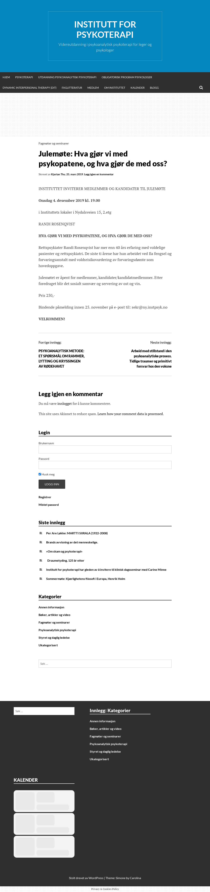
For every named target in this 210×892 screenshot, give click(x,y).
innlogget (64, 403)
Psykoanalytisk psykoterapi (57, 630)
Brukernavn (46, 443)
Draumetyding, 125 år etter (65, 560)
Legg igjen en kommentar (99, 174)
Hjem (6, 77)
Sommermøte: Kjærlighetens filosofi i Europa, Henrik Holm (85, 578)
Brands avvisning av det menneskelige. (72, 542)
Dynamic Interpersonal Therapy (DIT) (29, 87)
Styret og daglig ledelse (54, 637)
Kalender (138, 87)
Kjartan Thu (58, 174)
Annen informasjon (51, 607)
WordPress (96, 878)
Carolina (135, 878)
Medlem (93, 87)
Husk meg (47, 474)
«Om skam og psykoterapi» (64, 551)
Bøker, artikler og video (54, 615)
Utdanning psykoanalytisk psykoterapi (67, 77)
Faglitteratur (72, 87)
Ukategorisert (48, 645)
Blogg (154, 87)
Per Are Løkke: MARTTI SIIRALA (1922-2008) (77, 533)
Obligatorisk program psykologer (127, 77)
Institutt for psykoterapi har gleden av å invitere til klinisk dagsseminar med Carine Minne (106, 569)
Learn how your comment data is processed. (130, 413)
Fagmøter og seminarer (54, 143)
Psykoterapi (24, 77)
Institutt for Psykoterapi (105, 29)
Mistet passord (49, 504)
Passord (44, 458)
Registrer (45, 497)
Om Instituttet (114, 87)
